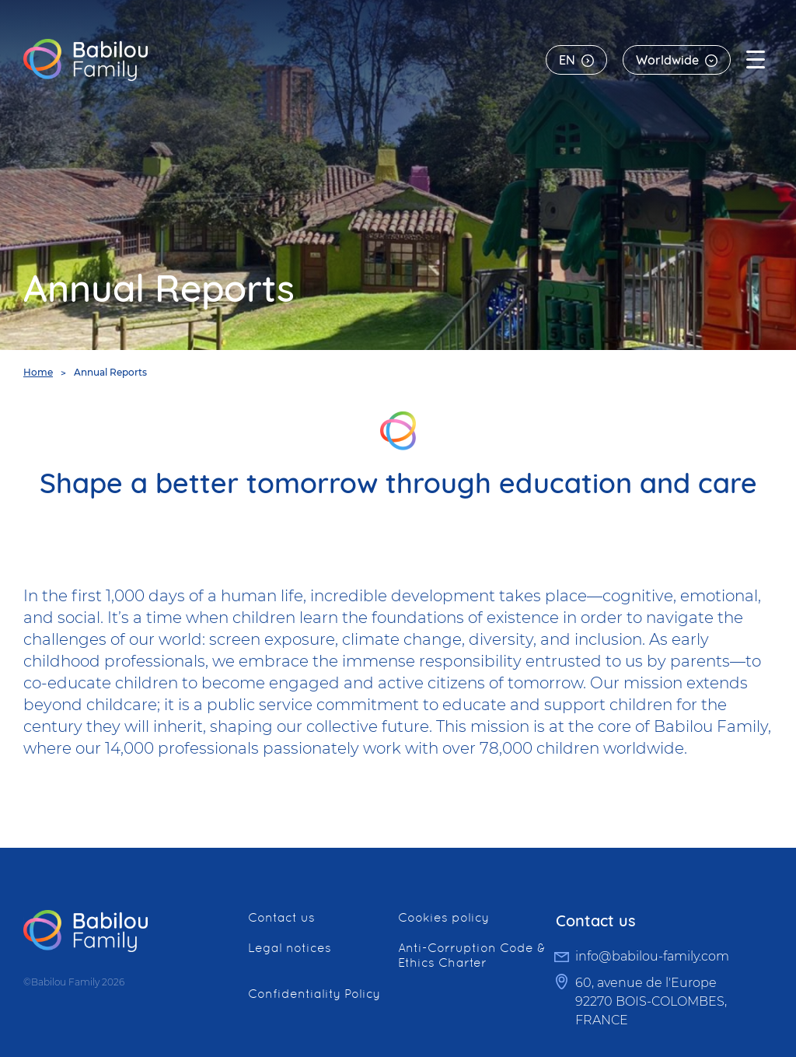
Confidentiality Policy (314, 993)
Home (38, 372)
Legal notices (289, 947)
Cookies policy (443, 917)
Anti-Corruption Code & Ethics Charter (472, 955)
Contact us (281, 917)
